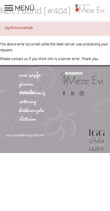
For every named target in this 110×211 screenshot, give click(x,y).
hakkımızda (31, 110)
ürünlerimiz (32, 92)
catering (27, 101)
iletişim (27, 118)
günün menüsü (27, 87)
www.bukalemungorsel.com (25, 135)
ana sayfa (30, 74)
